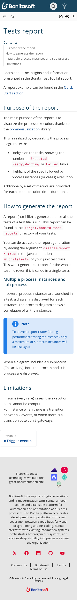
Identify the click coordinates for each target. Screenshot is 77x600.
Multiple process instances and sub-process (38, 58)
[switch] (64, 6)
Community (19, 565)
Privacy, (56, 578)
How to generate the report (24, 53)
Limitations (13, 64)
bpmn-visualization (25, 129)
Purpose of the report (20, 48)
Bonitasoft (42, 565)
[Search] (53, 6)
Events (61, 565)
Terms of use (38, 569)
